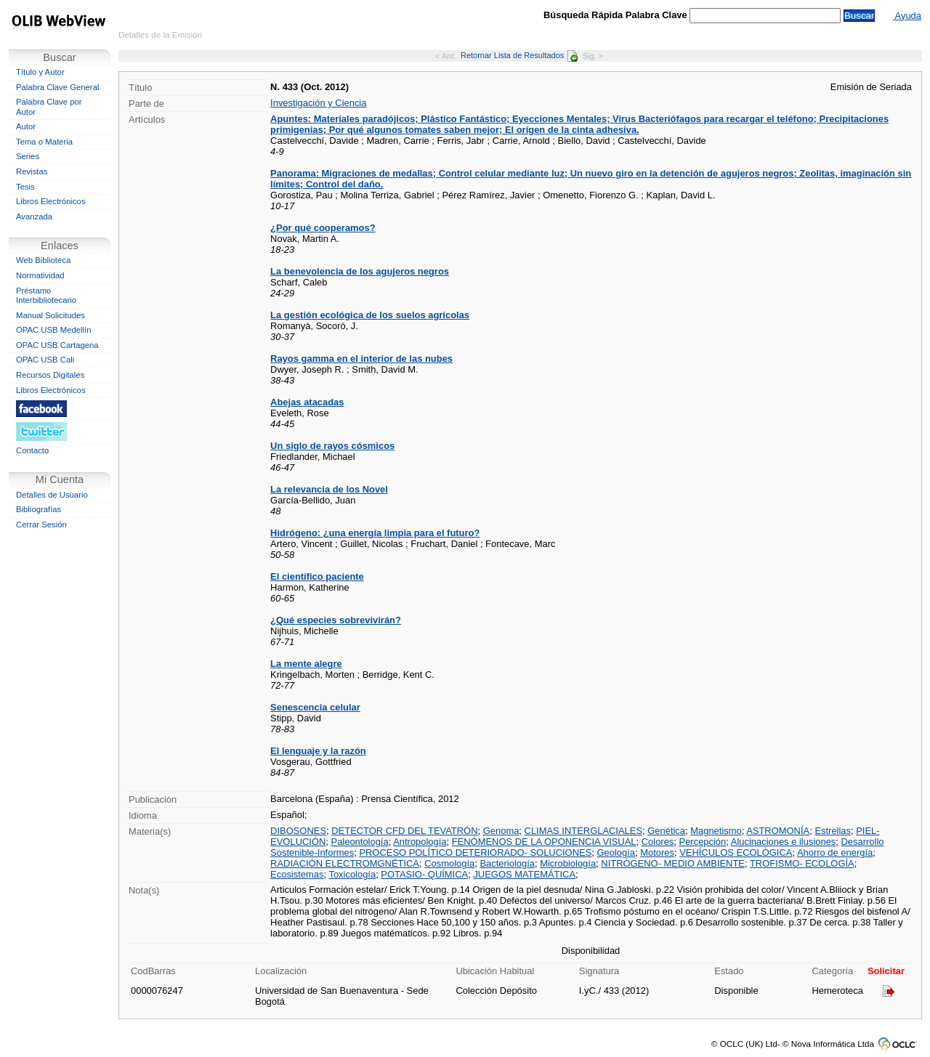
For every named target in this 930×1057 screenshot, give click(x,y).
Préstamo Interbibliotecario (46, 295)
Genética (666, 830)
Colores (658, 841)
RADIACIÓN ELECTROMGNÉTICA (344, 863)
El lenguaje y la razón (318, 750)
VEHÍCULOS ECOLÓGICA (735, 852)
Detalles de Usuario (52, 494)
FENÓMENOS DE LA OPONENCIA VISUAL (544, 841)
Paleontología (360, 841)
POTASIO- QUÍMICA (424, 874)
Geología (616, 852)
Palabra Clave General (57, 87)
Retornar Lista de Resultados (519, 55)
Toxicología (352, 874)
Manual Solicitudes (50, 315)
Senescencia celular (315, 707)
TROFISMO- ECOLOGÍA (802, 863)
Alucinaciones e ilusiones (783, 841)
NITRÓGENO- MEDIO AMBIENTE (673, 863)
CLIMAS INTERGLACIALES (583, 830)
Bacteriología (507, 863)
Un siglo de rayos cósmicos (332, 445)
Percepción (703, 841)
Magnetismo (715, 830)
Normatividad (40, 275)
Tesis (25, 186)
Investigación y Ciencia (318, 102)
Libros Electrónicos (51, 201)
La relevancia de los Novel (329, 489)
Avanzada (34, 216)
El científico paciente (317, 576)
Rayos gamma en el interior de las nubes (361, 358)
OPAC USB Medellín (54, 329)
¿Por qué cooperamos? (323, 227)
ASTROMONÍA (777, 830)
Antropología (419, 841)
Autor (26, 126)
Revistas (31, 171)
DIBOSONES (298, 830)
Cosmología (449, 863)
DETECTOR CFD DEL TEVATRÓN (404, 830)
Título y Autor (40, 72)
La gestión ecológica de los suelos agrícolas (369, 314)
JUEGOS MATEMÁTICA (524, 874)
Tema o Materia (44, 141)
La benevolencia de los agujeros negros (359, 271)
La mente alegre (306, 663)
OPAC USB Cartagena (57, 345)
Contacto (32, 450)
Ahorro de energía (835, 852)
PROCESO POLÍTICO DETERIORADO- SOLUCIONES (475, 852)
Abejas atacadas (307, 402)
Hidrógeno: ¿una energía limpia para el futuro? (375, 532)
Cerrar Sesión (41, 524)
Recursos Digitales (50, 374)
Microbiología (568, 863)
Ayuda (907, 15)
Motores (657, 852)
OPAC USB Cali (45, 359)
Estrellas (832, 830)
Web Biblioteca (43, 260)
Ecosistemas (296, 874)
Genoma (501, 830)
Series (27, 156)
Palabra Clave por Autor (49, 106)
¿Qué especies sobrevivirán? (335, 620)
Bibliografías (38, 509)
